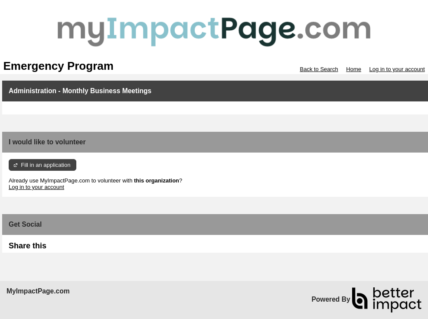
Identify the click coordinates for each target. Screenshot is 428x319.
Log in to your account (397, 69)
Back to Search (319, 69)
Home (353, 69)
